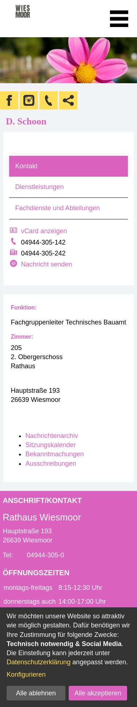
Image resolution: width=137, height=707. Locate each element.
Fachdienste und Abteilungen (57, 208)
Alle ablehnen (36, 693)
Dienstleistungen (39, 187)
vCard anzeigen (44, 231)
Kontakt (26, 166)
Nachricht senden (46, 264)
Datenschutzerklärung (39, 662)
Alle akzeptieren (98, 693)
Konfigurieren (26, 674)
